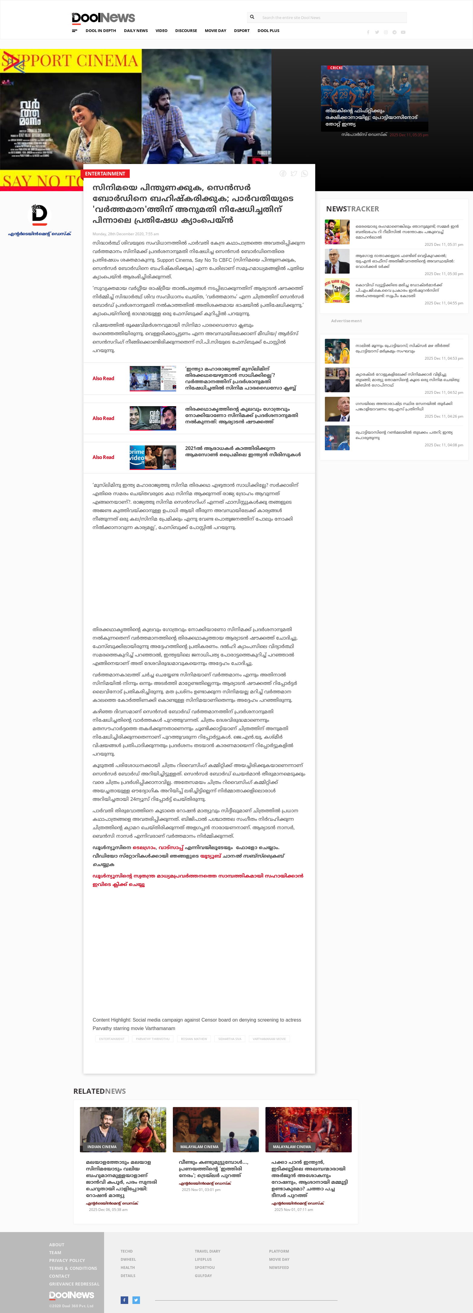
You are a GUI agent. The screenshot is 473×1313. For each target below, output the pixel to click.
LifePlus (203, 1259)
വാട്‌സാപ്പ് (171, 847)
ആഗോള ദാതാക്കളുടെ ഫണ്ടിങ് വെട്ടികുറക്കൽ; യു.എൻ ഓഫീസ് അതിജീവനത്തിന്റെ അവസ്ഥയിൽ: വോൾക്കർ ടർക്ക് (405, 261)
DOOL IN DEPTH (101, 30)
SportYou (205, 1267)
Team (55, 1252)
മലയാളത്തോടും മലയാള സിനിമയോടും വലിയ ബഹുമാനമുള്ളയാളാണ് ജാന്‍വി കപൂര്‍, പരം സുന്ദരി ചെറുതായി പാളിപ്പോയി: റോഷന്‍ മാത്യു (121, 1179)
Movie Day (279, 1259)
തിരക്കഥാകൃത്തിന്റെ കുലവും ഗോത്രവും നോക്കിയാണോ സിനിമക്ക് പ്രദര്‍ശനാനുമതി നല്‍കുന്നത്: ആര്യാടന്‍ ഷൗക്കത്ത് (241, 415)
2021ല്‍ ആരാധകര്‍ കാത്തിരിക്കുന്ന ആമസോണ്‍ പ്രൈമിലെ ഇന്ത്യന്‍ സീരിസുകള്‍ (243, 451)
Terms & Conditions (73, 1268)
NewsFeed (279, 1267)
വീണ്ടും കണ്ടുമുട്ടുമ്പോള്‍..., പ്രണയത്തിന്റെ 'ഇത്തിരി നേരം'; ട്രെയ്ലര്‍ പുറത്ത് (214, 1169)
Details (128, 1275)
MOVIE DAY (215, 30)
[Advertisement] (199, 595)
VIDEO (161, 30)
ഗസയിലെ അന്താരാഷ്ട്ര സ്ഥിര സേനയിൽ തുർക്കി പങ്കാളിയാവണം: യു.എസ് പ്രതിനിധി (404, 406)
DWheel (128, 1259)
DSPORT (242, 30)
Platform (279, 1251)
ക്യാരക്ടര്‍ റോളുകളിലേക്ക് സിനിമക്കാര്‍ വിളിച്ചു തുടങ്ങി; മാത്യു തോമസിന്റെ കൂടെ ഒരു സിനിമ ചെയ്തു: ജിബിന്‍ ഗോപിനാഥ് (408, 379)
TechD (127, 1251)
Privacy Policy (67, 1260)
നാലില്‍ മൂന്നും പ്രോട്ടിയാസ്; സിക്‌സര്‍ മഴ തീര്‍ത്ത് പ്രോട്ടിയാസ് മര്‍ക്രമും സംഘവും (402, 348)
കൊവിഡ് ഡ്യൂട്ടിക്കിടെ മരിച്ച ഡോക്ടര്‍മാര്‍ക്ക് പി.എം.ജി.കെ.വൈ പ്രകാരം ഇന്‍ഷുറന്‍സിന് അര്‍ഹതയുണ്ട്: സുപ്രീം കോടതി (399, 290)
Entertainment (112, 1039)
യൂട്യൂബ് (210, 856)
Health (128, 1267)
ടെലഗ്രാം (144, 847)
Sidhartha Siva (229, 1039)
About (57, 1244)
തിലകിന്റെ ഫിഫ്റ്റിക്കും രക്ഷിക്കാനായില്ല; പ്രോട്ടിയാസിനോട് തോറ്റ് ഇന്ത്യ (371, 117)
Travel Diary (207, 1251)
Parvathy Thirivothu (153, 1039)
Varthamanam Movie (269, 1039)
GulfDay (203, 1275)
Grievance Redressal (74, 1284)
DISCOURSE (186, 30)
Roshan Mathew (194, 1039)
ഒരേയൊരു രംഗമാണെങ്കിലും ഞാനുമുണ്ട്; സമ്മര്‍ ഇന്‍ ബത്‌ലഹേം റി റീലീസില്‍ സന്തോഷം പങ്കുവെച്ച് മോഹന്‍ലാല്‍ (407, 231)
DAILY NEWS (136, 30)
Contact (59, 1276)
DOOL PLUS (268, 30)
